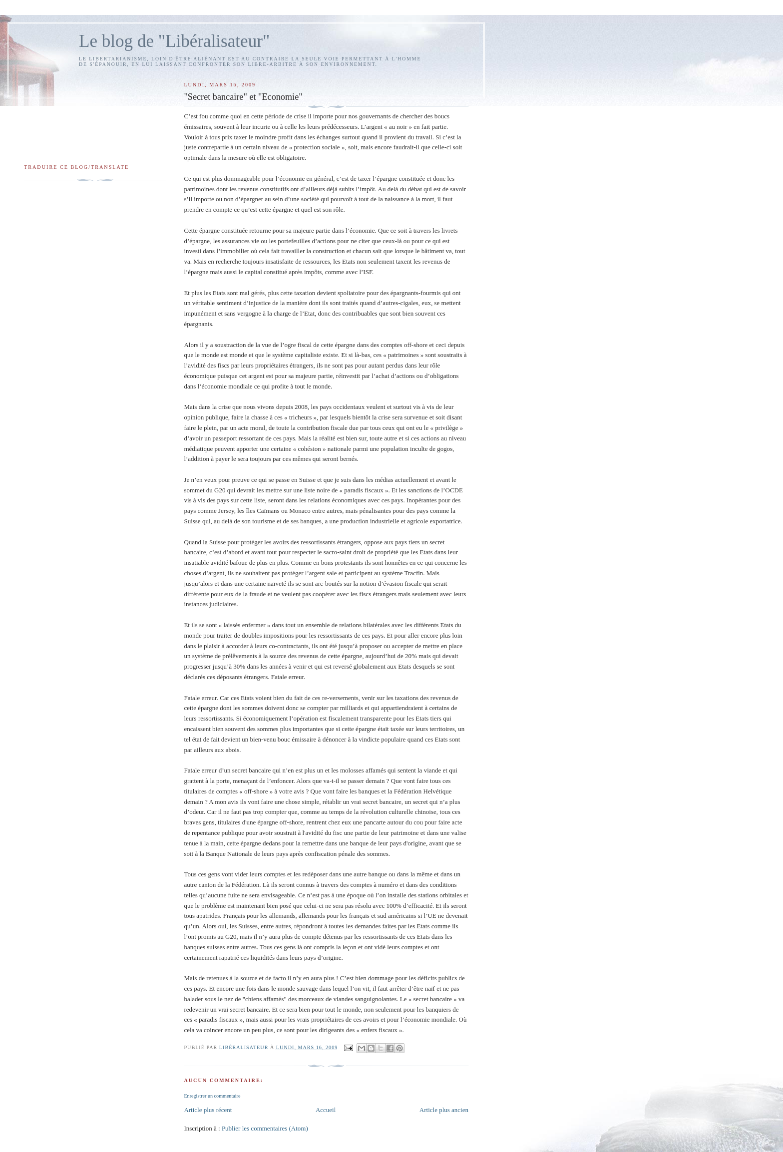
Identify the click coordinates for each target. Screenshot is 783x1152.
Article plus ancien (443, 1110)
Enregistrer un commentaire (212, 1096)
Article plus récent (208, 1110)
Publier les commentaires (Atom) (265, 1128)
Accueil (326, 1110)
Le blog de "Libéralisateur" (174, 41)
